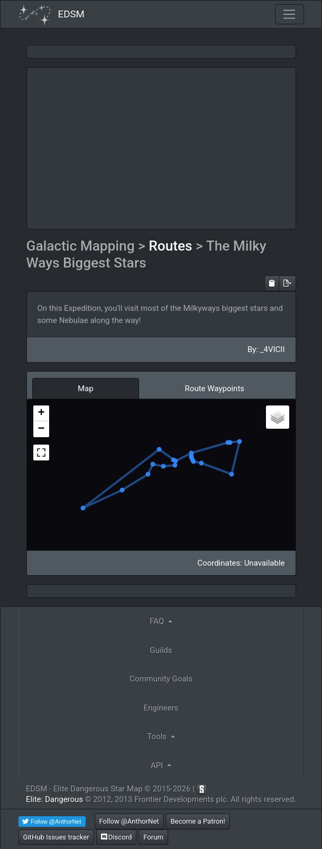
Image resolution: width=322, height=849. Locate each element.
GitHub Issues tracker (56, 837)
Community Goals (161, 679)
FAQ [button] (158, 621)
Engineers (161, 708)
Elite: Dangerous (54, 799)
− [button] (41, 429)
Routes (172, 246)
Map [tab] (86, 388)
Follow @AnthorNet (129, 821)
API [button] (158, 765)
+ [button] (41, 413)
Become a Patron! (197, 821)
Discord (116, 837)
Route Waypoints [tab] (214, 388)
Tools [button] (157, 736)
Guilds (161, 650)
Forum (153, 837)
